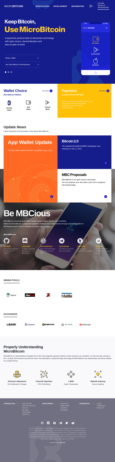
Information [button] (77, 6)
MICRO (13, 6)
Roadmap (64, 410)
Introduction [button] (42, 6)
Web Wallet (101, 5)
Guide (99, 403)
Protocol (64, 403)
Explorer (101, 3)
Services (25, 414)
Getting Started (29, 406)
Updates (63, 408)
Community (101, 406)
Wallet (25, 408)
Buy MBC (25, 410)
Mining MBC (64, 406)
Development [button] (60, 6)
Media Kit (100, 408)
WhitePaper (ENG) (103, 7)
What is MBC (27, 403)
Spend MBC (26, 412)
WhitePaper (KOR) (103, 9)
